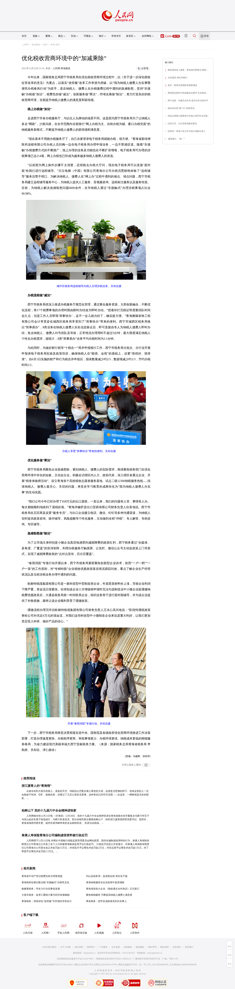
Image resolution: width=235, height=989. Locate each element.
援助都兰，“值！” (176, 139)
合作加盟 (115, 947)
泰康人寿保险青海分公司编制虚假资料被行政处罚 (55, 835)
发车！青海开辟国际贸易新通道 (182, 85)
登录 (206, 36)
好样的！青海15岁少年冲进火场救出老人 (186, 131)
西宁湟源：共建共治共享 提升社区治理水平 (188, 100)
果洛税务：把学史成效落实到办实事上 (106, 901)
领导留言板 (81, 927)
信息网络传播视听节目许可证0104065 (55, 964)
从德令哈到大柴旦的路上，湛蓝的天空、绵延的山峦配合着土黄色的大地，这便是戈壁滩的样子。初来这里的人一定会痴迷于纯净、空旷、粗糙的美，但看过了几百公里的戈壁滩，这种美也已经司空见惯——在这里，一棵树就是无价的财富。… (85, 795)
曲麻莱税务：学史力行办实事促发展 (41, 888)
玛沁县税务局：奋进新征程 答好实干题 (106, 876)
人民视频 (99, 927)
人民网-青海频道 (61, 68)
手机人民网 (63, 927)
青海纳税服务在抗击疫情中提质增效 (105, 882)
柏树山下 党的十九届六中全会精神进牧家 (49, 810)
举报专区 (116, 36)
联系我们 (189, 947)
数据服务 (140, 947)
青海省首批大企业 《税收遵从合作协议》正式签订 (112, 888)
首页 (24, 36)
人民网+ (45, 927)
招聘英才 (91, 947)
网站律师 (164, 947)
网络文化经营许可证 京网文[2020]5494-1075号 (95, 964)
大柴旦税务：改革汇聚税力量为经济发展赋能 (46, 895)
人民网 (25, 45)
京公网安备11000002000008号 (183, 964)
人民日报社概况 (49, 947)
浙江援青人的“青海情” (37, 785)
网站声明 (152, 947)
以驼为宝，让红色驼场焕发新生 (182, 123)
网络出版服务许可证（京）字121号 (134, 964)
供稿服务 (128, 947)
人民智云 (117, 927)
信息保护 (177, 947)
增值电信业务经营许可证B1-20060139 (113, 959)
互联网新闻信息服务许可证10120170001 (75, 959)
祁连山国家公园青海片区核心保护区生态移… (189, 116)
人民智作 (134, 927)
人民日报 (27, 927)
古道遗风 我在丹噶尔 (177, 78)
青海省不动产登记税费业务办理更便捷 (42, 876)
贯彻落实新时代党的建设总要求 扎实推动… (188, 93)
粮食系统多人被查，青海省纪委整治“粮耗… (188, 70)
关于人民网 (65, 947)
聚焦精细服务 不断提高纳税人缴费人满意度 (109, 895)
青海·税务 (55, 45)
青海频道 (36, 45)
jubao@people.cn (154, 953)
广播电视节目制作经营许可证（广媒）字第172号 (155, 959)
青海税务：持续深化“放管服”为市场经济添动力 (47, 901)
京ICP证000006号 (160, 964)
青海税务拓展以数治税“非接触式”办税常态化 (45, 882)
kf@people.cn (89, 953)
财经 (45, 45)
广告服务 (103, 947)
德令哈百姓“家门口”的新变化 (181, 108)
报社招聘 (79, 947)
